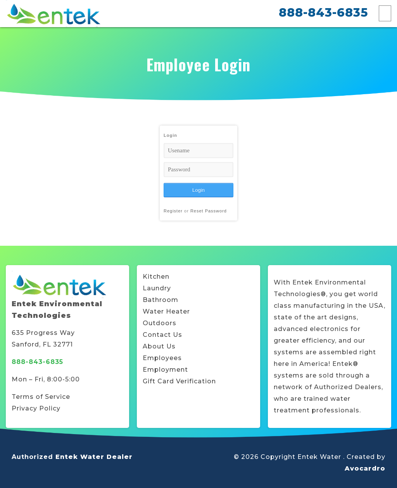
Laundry (157, 288)
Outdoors (159, 323)
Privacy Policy (36, 408)
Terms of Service (41, 396)
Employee (160, 358)
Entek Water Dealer (94, 456)
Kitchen (156, 276)
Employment (165, 369)
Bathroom (160, 299)
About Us (159, 346)
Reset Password (208, 211)
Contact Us (162, 334)
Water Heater (166, 311)
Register (173, 211)
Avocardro (365, 468)
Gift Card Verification (179, 381)
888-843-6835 (323, 12)
